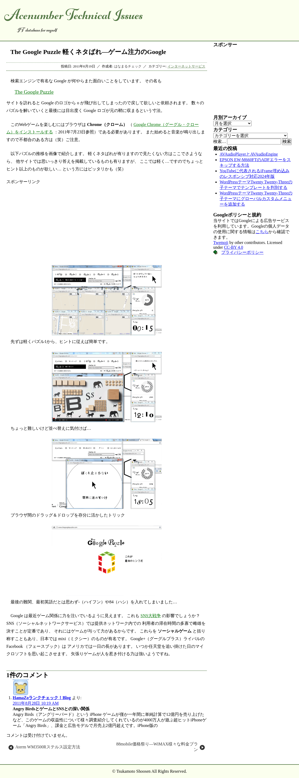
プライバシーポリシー (242, 252)
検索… (219, 141)
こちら (262, 231)
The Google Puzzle (34, 92)
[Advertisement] (106, 222)
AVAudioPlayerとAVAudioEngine (249, 154)
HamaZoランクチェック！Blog (42, 697)
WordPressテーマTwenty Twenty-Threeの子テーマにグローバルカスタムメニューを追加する (256, 198)
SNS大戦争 (151, 615)
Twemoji (220, 242)
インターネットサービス (186, 66)
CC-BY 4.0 (233, 247)
